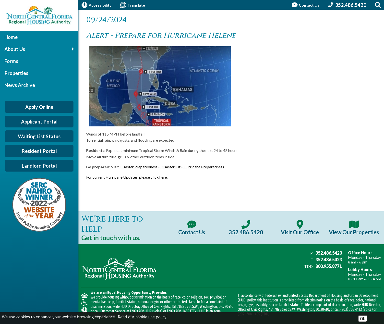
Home (11, 37)
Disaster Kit (170, 166)
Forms (11, 61)
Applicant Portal (39, 122)
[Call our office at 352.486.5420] (346, 5)
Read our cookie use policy (142, 317)
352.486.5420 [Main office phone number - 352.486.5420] (328, 253)
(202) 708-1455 (178, 311)
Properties (16, 73)
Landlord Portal (39, 166)
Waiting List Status (39, 136)
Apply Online (39, 107)
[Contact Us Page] (304, 5)
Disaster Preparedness (138, 166)
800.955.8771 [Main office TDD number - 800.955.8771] (328, 266)
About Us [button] (39, 49)
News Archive (19, 85)
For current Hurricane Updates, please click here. (127, 177)
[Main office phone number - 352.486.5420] (246, 228)
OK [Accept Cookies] (362, 318)
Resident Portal (39, 151)
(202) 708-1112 (141, 311)
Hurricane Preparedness (203, 166)
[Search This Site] (378, 5)
